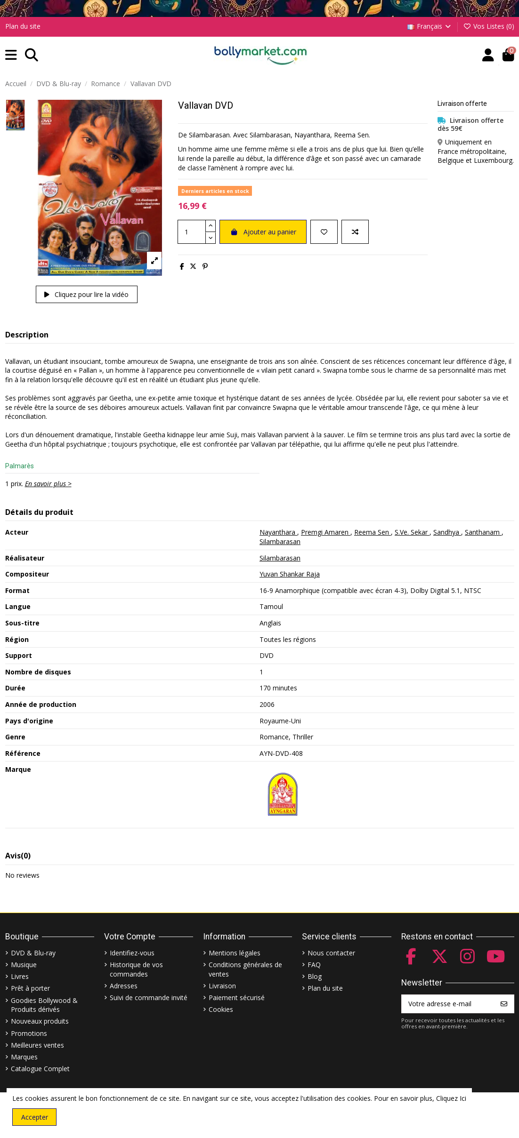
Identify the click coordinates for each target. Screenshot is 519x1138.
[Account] (488, 55)
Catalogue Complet (40, 1068)
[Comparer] (355, 232)
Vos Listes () (488, 26)
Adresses (124, 985)
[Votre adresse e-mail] (448, 1004)
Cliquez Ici (451, 1098)
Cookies (221, 1009)
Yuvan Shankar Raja (290, 573)
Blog (315, 976)
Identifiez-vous (132, 952)
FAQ (314, 964)
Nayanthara (278, 532)
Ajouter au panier (263, 231)
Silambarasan (280, 541)
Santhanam (483, 532)
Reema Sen (372, 532)
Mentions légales (234, 952)
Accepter (34, 1117)
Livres (20, 976)
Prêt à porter (30, 988)
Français (430, 26)
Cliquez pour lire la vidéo (86, 294)
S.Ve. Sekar (412, 532)
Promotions (29, 1033)
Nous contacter (331, 952)
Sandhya (447, 532)
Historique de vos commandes (136, 969)
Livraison (222, 985)
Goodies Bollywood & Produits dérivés (44, 1005)
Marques (24, 1056)
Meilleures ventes (37, 1045)
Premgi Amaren (325, 532)
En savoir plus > (48, 483)
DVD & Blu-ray (33, 952)
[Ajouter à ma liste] (324, 232)
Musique (24, 964)
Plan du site (23, 26)
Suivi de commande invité (148, 997)
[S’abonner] (504, 1004)
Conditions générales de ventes (245, 969)
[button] (11, 55)
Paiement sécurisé (237, 997)
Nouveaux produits (40, 1021)
